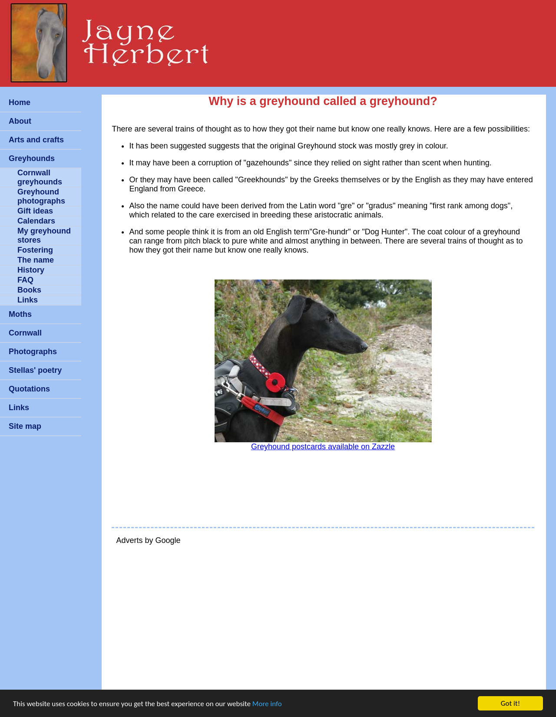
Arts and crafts (36, 139)
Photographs (33, 351)
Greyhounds (32, 158)
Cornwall (25, 333)
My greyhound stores (44, 235)
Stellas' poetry (35, 370)
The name (35, 260)
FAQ (25, 280)
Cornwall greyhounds (39, 177)
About (20, 121)
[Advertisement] (323, 613)
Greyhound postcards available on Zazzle (323, 446)
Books (29, 290)
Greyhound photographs (41, 196)
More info (267, 703)
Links (27, 300)
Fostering (35, 250)
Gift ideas (35, 211)
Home (19, 102)
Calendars (36, 221)
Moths (20, 314)
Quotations (29, 389)
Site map (25, 426)
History (30, 270)
